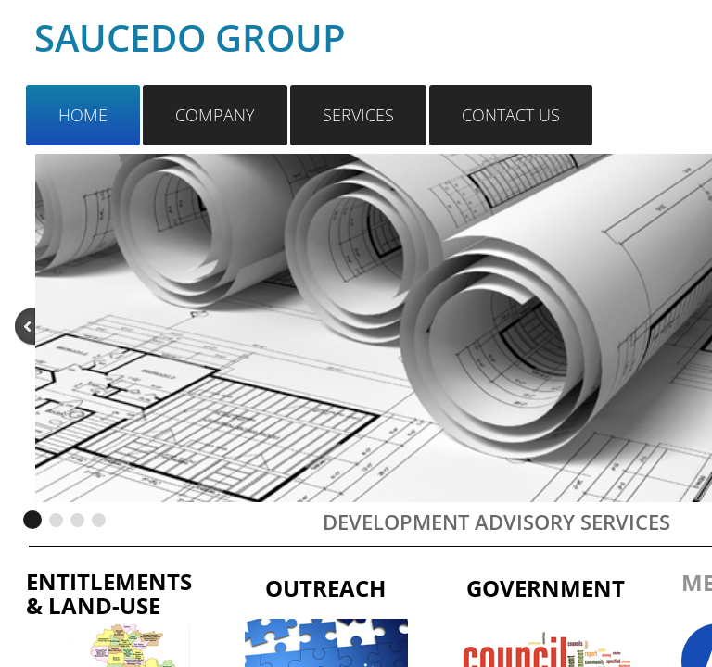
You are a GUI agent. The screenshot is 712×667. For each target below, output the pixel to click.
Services (358, 115)
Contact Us (511, 115)
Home (83, 115)
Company (215, 115)
